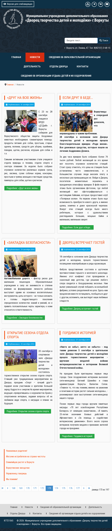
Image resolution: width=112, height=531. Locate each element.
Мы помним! (12, 479)
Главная (16, 57)
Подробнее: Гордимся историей (77, 436)
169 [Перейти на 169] (20, 488)
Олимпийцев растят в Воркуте (20, 462)
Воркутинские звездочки (17, 467)
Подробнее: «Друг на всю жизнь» (22, 188)
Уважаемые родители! (16, 450)
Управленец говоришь (16, 473)
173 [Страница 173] (49, 488)
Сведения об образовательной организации (74, 57)
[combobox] (81, 40)
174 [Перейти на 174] (56, 488)
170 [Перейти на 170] (28, 488)
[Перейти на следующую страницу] (83, 488)
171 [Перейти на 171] (35, 488)
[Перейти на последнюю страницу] (89, 488)
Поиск (88, 36)
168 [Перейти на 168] (13, 488)
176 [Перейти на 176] (70, 488)
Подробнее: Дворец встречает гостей (80, 308)
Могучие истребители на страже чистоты (25, 456)
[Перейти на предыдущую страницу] (7, 488)
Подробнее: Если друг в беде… (76, 227)
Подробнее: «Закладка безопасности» (25, 317)
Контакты (82, 66)
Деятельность (32, 66)
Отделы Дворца (58, 66)
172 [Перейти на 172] (42, 488)
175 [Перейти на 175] (63, 488)
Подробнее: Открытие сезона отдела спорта (28, 411)
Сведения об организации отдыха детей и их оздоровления (56, 75)
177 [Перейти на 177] (78, 488)
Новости (35, 57)
